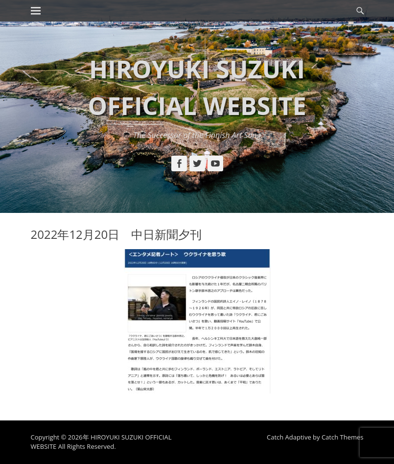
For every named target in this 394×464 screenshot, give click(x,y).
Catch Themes (343, 437)
